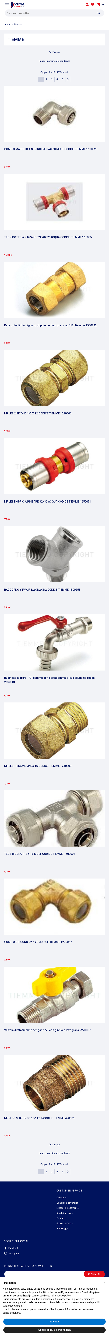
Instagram (11, 1253)
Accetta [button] (54, 1321)
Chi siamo (61, 1197)
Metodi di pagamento (68, 1207)
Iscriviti (94, 1274)
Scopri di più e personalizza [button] (54, 1329)
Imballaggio (62, 1228)
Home (8, 24)
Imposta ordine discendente (54, 61)
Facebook (11, 1248)
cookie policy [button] (63, 1295)
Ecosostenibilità (65, 1223)
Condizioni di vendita (67, 1202)
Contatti (61, 1218)
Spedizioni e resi (65, 1213)
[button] (104, 1283)
